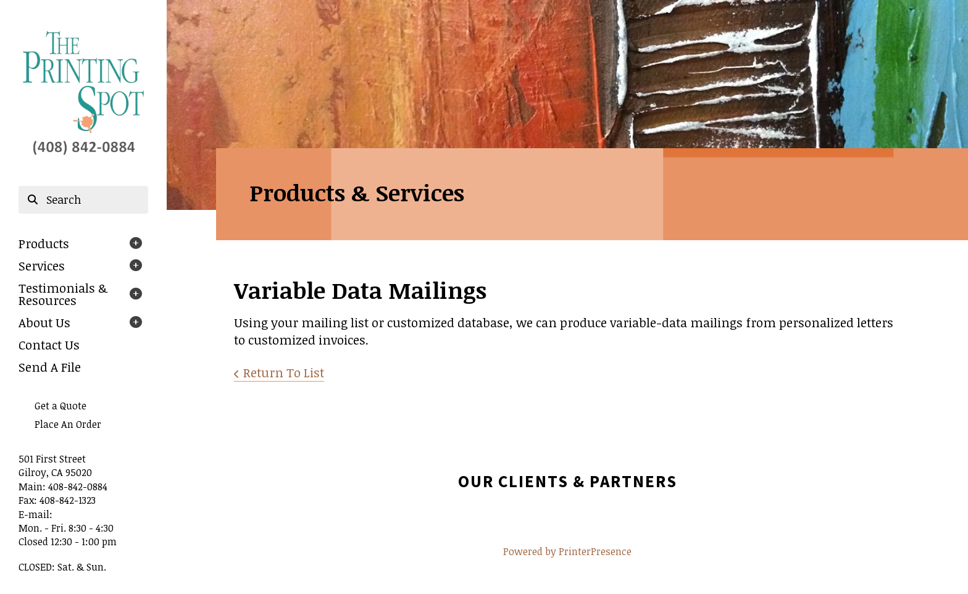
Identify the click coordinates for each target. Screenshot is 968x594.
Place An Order (68, 424)
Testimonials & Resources (63, 294)
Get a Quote (60, 405)
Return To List (283, 372)
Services (42, 265)
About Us (44, 322)
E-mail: (35, 514)
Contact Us (49, 344)
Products (44, 243)
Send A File (50, 366)
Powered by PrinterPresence (567, 551)
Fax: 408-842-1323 (57, 500)
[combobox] (83, 200)
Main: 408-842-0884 (63, 486)
